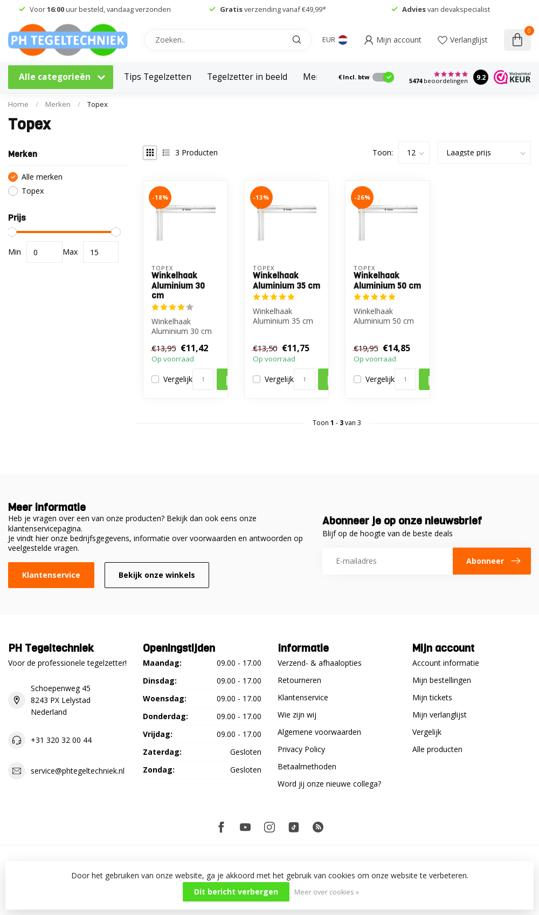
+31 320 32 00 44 (61, 740)
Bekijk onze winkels (157, 575)
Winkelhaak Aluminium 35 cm (286, 281)
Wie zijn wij (297, 714)
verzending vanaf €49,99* (273, 9)
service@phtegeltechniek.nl (78, 771)
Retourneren (299, 680)
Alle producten (437, 749)
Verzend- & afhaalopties (320, 663)
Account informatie (445, 663)
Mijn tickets (432, 697)
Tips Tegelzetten (157, 77)
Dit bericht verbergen (236, 891)
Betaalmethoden (307, 766)
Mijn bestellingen (441, 680)
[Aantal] (203, 379)
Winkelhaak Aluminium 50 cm (387, 281)
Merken (58, 104)
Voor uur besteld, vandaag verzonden (100, 9)
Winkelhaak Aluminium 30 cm (178, 286)
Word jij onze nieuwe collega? (329, 784)
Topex (97, 104)
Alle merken (42, 177)
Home (18, 104)
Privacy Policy (301, 749)
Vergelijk (177, 379)
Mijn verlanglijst (439, 714)
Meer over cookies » (326, 892)
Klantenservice (51, 575)
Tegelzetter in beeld (247, 77)
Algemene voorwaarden (319, 732)
